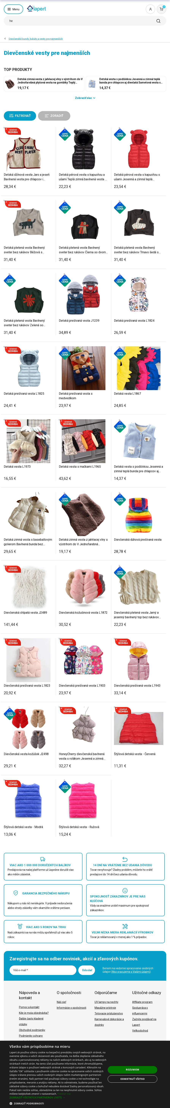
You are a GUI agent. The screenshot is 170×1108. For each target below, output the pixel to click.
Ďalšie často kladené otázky (31, 1021)
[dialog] (85, 1074)
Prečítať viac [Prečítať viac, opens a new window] (64, 1093)
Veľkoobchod (140, 1030)
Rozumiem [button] (132, 1069)
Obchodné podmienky (32, 1030)
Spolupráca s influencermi (140, 1010)
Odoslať (87, 970)
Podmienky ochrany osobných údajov (31, 1038)
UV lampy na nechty (106, 1002)
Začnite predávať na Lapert (144, 1022)
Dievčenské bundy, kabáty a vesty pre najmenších (36, 38)
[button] (57, 1097)
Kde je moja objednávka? (34, 1012)
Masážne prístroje (105, 1007)
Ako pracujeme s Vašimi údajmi (131, 971)
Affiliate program (142, 1002)
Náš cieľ (61, 1002)
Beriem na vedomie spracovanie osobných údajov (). (128, 970)
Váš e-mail (20, 970)
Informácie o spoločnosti (71, 1007)
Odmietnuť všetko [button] (132, 1079)
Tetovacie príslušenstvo (109, 1013)
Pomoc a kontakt (29, 1007)
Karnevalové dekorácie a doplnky (109, 1022)
